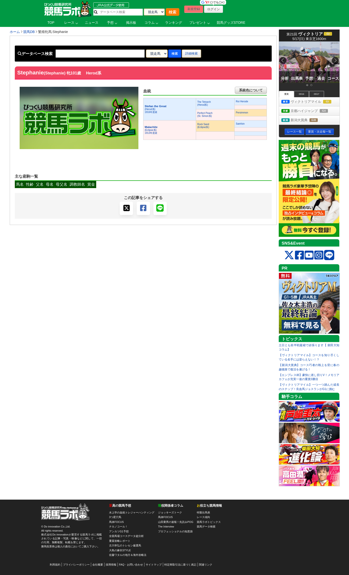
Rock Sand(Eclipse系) (203, 125)
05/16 (301, 94)
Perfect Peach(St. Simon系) (205, 114)
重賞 (286, 94)
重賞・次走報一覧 (319, 131)
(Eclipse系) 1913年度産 (151, 130)
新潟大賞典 (304, 120)
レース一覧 (294, 131)
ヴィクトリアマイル (310, 102)
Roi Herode (242, 101)
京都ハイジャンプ (309, 111)
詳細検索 (191, 53)
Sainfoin (240, 123)
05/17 (316, 94)
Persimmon (242, 112)
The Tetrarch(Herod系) (204, 103)
